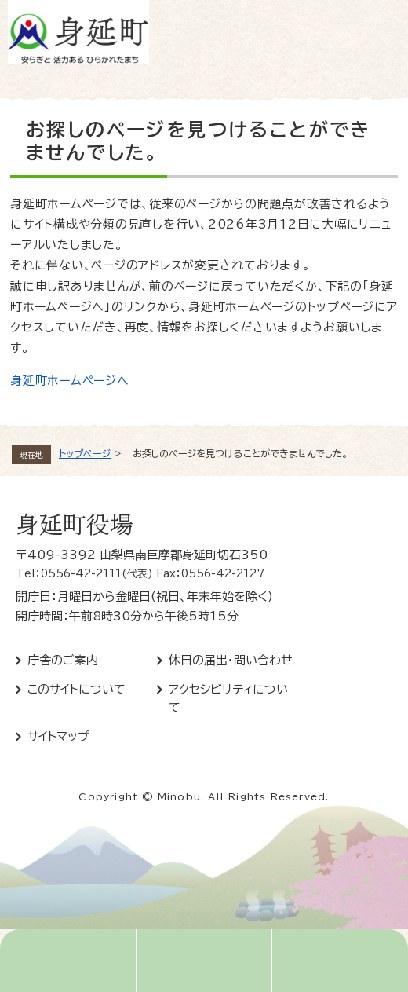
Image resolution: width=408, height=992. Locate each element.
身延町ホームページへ (69, 380)
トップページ (85, 453)
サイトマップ (58, 736)
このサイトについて (76, 689)
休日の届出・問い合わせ (231, 660)
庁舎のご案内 (62, 660)
